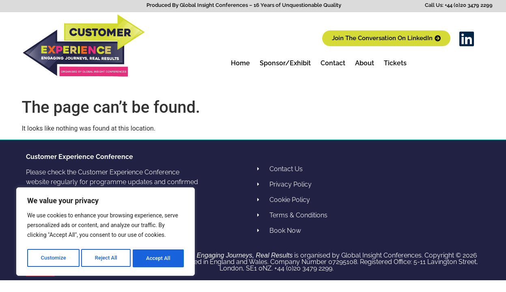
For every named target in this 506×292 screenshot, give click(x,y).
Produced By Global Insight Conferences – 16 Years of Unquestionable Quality (243, 5)
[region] (105, 233)
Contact (333, 63)
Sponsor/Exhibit (285, 63)
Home (240, 63)
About (364, 63)
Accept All (159, 258)
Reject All (106, 258)
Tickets (395, 63)
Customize (53, 258)
